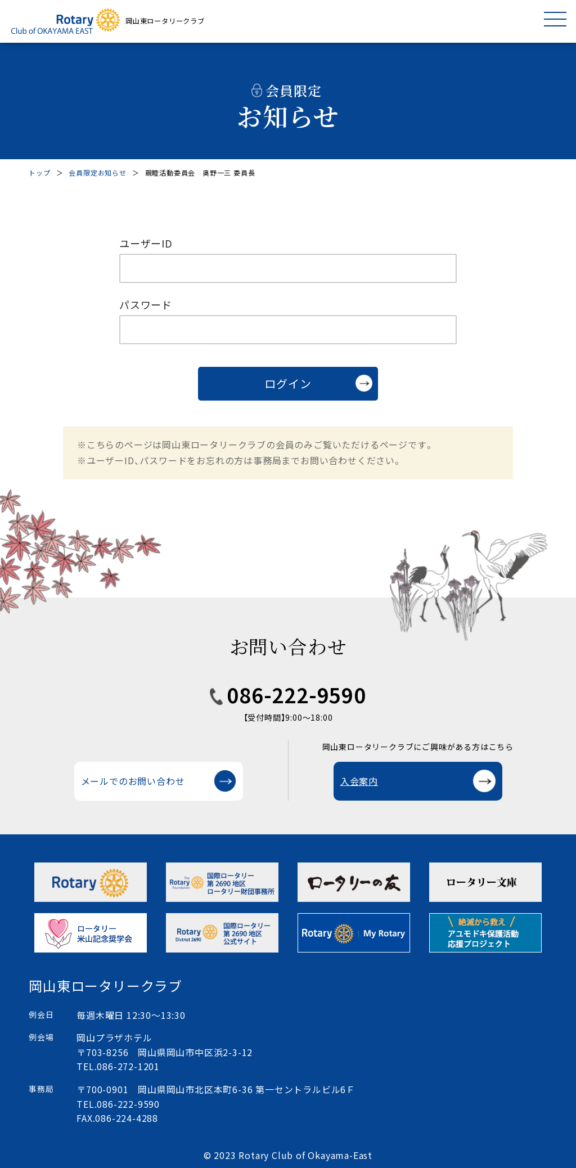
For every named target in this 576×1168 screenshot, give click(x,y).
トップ (39, 172)
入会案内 (359, 781)
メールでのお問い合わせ (133, 781)
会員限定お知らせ (97, 172)
